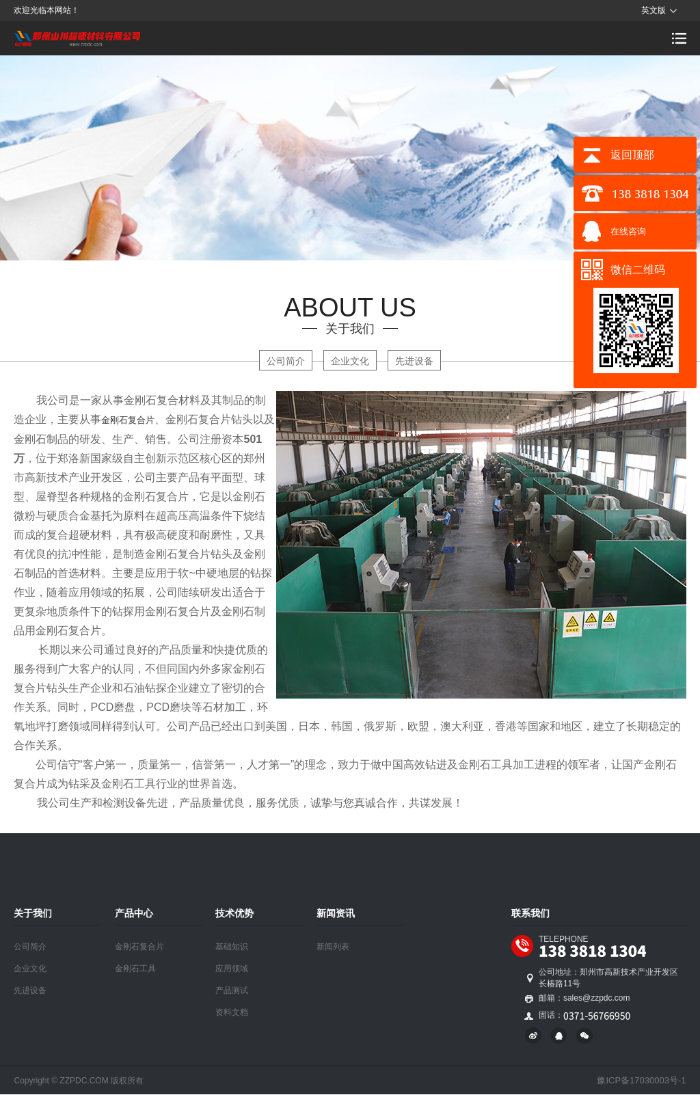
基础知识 (231, 946)
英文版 (653, 10)
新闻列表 (333, 946)
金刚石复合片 (127, 420)
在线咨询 (628, 231)
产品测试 (231, 990)
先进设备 (414, 360)
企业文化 (350, 360)
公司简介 (286, 360)
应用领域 (231, 968)
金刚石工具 (135, 968)
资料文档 (231, 1012)
